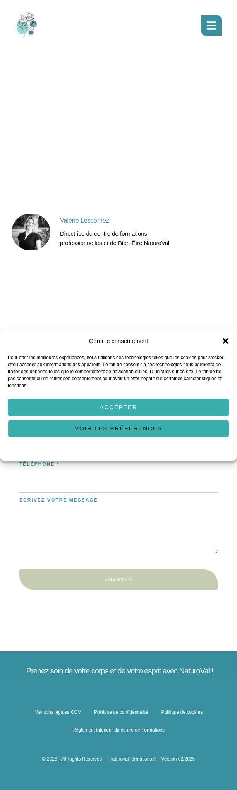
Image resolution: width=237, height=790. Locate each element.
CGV (76, 712)
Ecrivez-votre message (58, 500)
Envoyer (119, 579)
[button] (225, 340)
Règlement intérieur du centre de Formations (118, 730)
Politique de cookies (87, 449)
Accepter (118, 407)
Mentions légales (51, 712)
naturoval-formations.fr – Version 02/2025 (152, 759)
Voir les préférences (118, 428)
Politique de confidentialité (139, 449)
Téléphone (39, 464)
